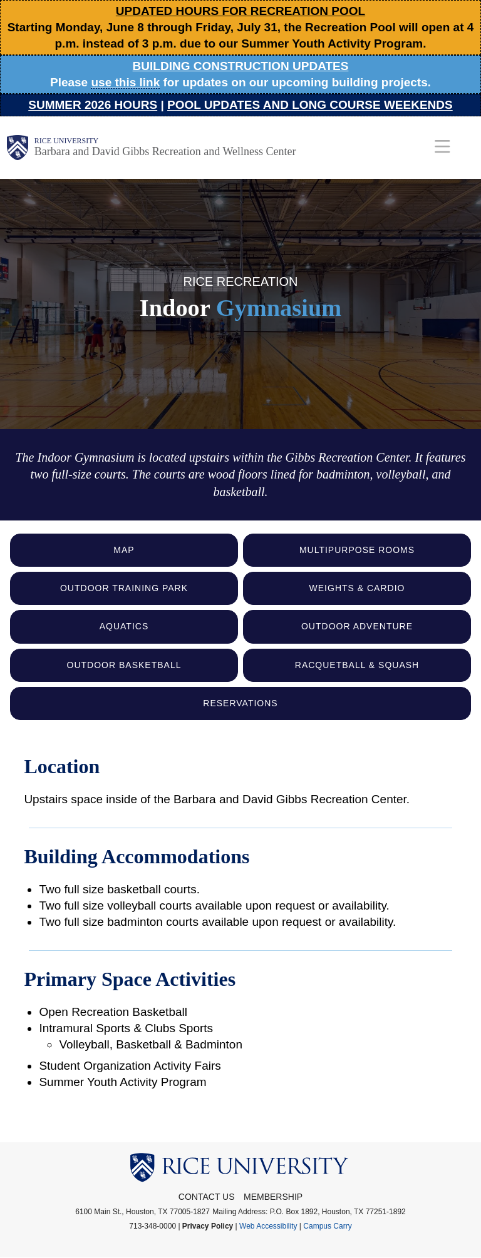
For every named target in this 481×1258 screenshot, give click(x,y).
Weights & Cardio (357, 588)
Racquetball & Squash (357, 665)
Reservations (240, 703)
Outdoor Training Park (124, 588)
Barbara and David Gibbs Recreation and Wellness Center (165, 151)
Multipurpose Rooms (357, 550)
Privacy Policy (207, 1226)
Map (123, 550)
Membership (273, 1196)
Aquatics (124, 626)
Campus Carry (327, 1226)
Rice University (66, 141)
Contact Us (206, 1196)
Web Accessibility (268, 1226)
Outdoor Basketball (124, 665)
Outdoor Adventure (357, 626)
